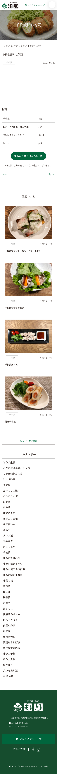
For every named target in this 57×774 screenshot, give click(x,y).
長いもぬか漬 (10, 670)
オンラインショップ (35, 5)
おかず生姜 (9, 462)
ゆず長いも (9, 524)
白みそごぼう (10, 620)
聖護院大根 (9, 637)
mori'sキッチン (18, 45)
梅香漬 (6, 597)
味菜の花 (8, 580)
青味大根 (8, 676)
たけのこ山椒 (10, 490)
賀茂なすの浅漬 (11, 648)
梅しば (6, 591)
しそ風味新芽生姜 (12, 473)
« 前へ (6, 174)
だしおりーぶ (10, 496)
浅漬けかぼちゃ (11, 614)
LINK (34, 766)
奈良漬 (6, 586)
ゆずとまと (9, 513)
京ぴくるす (9, 547)
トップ (5, 45)
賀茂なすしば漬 (11, 642)
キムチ (6, 530)
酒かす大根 (9, 659)
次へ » (51, 174)
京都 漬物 (43, 766)
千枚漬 (6, 552)
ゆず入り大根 (10, 518)
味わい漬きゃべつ (12, 563)
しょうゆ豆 (9, 479)
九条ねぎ (8, 541)
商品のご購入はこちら (26, 156)
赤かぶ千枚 (9, 653)
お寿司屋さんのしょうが (16, 468)
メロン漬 (8, 535)
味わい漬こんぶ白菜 (14, 569)
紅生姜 (6, 631)
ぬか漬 (6, 502)
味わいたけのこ (11, 558)
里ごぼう (8, 665)
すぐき (6, 485)
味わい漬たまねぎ (12, 575)
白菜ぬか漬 (9, 625)
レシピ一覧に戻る (28, 441)
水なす (6, 603)
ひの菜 (6, 507)
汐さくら (8, 608)
